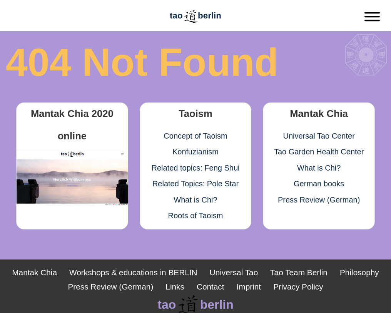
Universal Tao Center (318, 136)
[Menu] (372, 18)
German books (319, 183)
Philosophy (359, 272)
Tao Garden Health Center (319, 151)
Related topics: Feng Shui (195, 168)
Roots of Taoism (195, 215)
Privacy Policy (298, 286)
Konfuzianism (195, 151)
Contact (210, 286)
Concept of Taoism (195, 136)
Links (174, 286)
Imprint (249, 286)
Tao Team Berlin (299, 272)
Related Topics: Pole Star (195, 183)
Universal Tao (234, 272)
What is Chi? (195, 200)
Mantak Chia (34, 272)
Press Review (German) (319, 200)
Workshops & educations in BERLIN (133, 272)
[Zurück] (30, 18)
